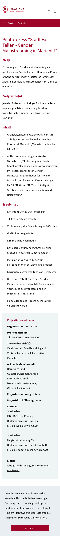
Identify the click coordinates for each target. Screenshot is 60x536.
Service (11, 23)
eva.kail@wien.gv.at (26, 425)
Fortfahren (30, 528)
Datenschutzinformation (32, 517)
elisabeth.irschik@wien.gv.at (31, 450)
